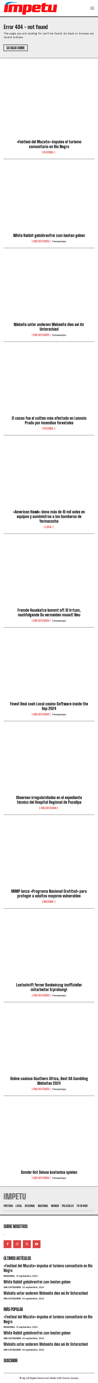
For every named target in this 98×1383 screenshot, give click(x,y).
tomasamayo (59, 241)
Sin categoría (41, 241)
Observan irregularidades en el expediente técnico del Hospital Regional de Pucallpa (49, 800)
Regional (48, 152)
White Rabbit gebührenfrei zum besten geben (49, 235)
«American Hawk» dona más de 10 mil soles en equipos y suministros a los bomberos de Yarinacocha (49, 516)
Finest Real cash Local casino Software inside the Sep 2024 (49, 706)
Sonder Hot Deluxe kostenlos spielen (49, 1172)
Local (48, 527)
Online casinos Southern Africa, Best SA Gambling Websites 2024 (49, 1081)
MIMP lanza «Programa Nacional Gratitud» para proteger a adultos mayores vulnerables (49, 893)
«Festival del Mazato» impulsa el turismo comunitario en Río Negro (49, 144)
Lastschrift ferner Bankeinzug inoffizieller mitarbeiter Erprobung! (49, 987)
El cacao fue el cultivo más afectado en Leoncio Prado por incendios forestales (49, 420)
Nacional (48, 901)
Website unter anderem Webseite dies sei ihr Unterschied (49, 327)
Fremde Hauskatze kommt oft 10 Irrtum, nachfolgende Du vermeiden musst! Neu (49, 612)
